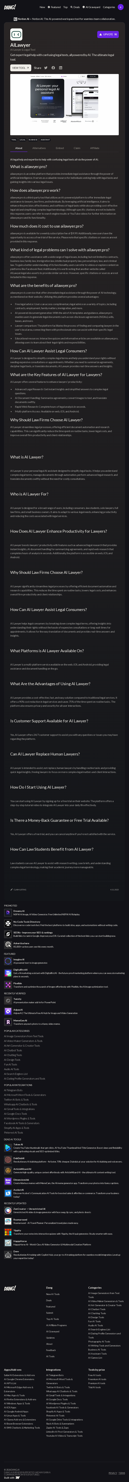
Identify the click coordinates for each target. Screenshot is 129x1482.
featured (9, 953)
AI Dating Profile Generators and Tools (24, 1078)
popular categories (17, 1030)
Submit (49, 1312)
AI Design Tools (12, 1059)
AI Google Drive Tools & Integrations (64, 1419)
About (49, 1343)
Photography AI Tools (99, 1341)
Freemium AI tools (97, 1379)
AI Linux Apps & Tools (15, 1415)
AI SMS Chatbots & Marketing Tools (22, 1427)
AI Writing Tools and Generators (104, 1345)
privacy (113, 1473)
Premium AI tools (96, 1383)
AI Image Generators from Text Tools (24, 1036)
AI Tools (50, 1356)
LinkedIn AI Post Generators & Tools (64, 1431)
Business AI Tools (97, 1349)
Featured (50, 1306)
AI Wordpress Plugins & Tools (19, 1118)
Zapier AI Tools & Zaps (57, 1427)
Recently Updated (15, 1203)
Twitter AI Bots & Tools (16, 1099)
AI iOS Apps (10, 1407)
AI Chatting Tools (13, 1055)
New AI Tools (53, 1294)
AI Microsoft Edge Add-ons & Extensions (18, 1389)
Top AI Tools (52, 1319)
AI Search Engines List (16, 1073)
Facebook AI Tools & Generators (21, 1123)
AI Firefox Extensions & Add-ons (20, 1399)
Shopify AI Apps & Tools (16, 1127)
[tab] (18, 148)
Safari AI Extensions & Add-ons (19, 1375)
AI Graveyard (52, 1331)
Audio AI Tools (11, 1069)
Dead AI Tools (12, 1139)
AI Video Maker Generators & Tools (23, 1040)
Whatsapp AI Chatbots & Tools (20, 1104)
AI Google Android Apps (16, 1411)
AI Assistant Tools (97, 1353)
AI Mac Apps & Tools (14, 1395)
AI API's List (10, 1383)
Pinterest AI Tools (13, 1132)
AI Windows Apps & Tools (17, 1403)
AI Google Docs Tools (15, 1113)
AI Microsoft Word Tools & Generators (25, 1094)
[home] (10, 7)
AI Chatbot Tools (13, 1050)
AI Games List (95, 1357)
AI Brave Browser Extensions (18, 1423)
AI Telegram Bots (13, 1090)
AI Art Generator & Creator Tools (22, 1045)
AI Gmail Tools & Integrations (19, 1108)
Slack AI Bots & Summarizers (60, 1423)
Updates (50, 1337)
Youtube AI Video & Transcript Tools (64, 1435)
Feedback (51, 1350)
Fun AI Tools (10, 1064)
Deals (49, 1300)
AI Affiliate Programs (56, 1325)
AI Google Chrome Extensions (19, 1379)
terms (121, 1473)
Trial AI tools (94, 1387)
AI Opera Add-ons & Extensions (20, 1419)
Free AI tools (94, 1375)
